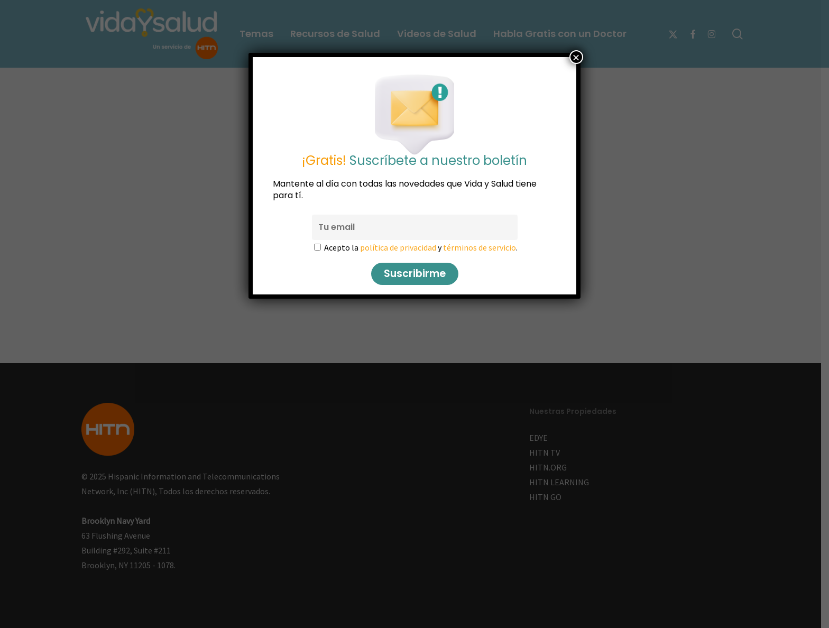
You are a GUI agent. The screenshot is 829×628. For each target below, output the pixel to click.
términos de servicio (479, 247)
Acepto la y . (421, 247)
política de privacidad (398, 247)
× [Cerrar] (576, 57)
